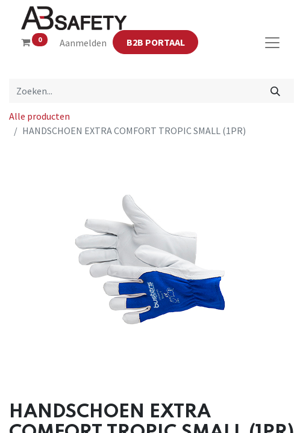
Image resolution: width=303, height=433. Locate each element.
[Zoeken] (275, 91)
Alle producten (39, 116)
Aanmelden (83, 43)
